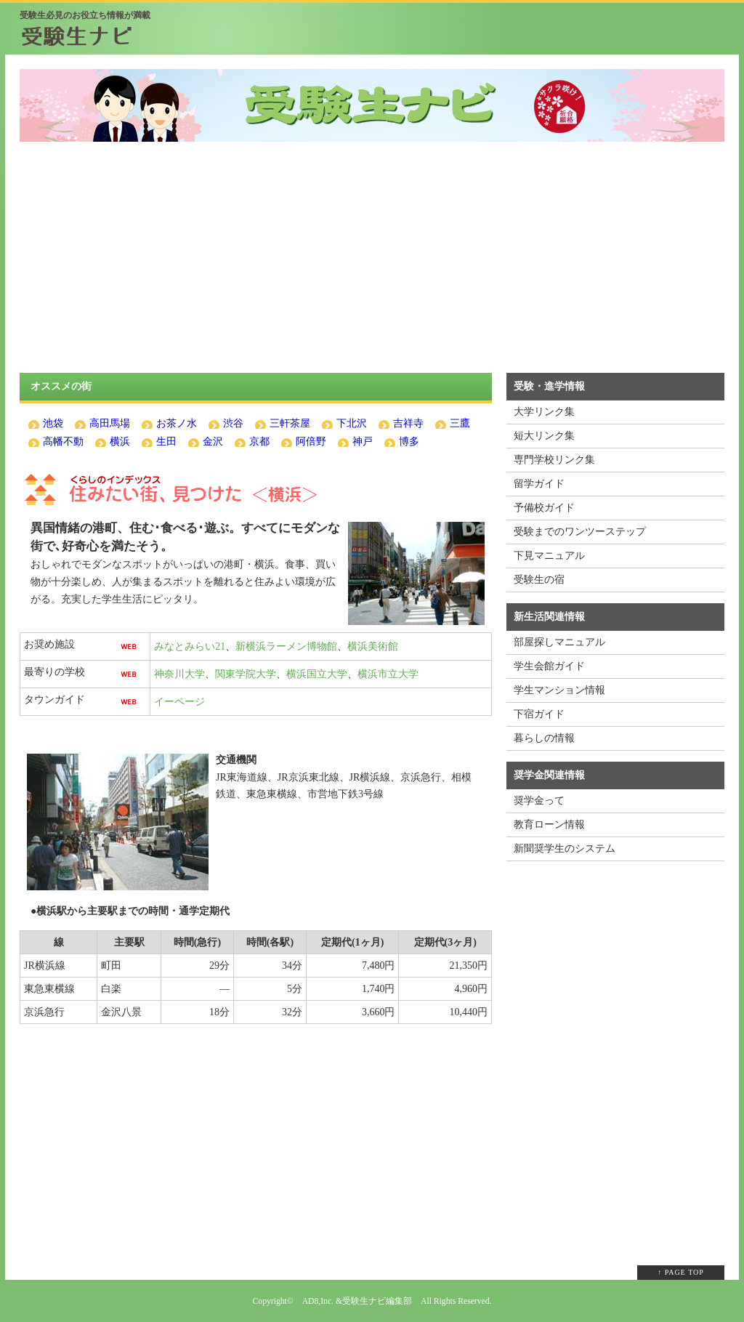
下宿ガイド (539, 714)
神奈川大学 (179, 674)
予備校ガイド (544, 507)
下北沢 (351, 423)
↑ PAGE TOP (681, 1272)
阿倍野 (311, 441)
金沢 (213, 441)
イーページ (179, 701)
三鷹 (460, 423)
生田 (166, 441)
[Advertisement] (372, 265)
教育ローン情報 (549, 824)
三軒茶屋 (290, 423)
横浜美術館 (372, 646)
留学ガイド (539, 483)
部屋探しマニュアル (559, 642)
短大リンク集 (544, 435)
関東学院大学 (245, 674)
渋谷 (233, 423)
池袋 (53, 423)
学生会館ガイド (549, 666)
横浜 (120, 441)
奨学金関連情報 (549, 775)
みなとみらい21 (189, 646)
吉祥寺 (408, 423)
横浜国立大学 (316, 674)
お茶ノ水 (176, 423)
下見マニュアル (549, 555)
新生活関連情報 (549, 616)
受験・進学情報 (549, 386)
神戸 (362, 441)
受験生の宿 (539, 579)
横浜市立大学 (387, 674)
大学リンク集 (544, 411)
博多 (409, 441)
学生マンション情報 (559, 690)
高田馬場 (109, 423)
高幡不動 (63, 441)
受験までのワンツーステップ (580, 531)
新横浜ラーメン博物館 (286, 646)
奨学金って (539, 800)
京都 (259, 441)
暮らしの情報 (544, 738)
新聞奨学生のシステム (564, 848)
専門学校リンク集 (554, 459)
